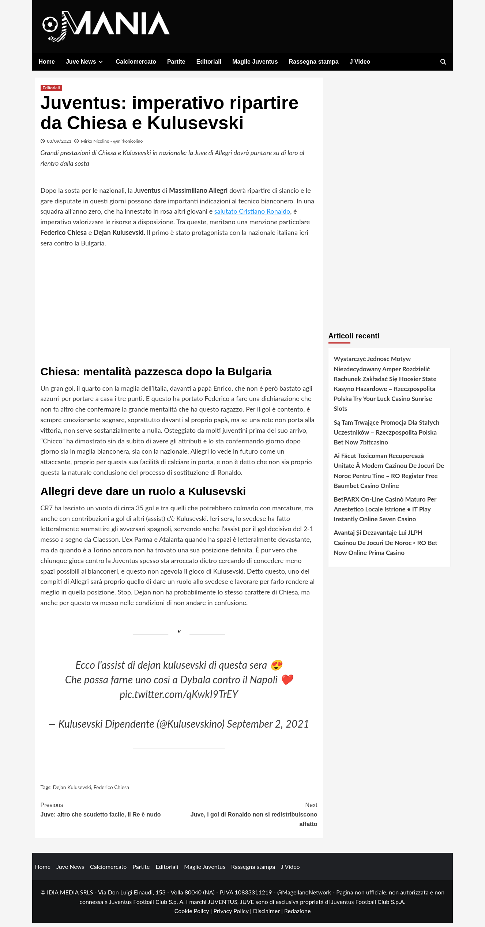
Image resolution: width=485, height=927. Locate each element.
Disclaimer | (268, 914)
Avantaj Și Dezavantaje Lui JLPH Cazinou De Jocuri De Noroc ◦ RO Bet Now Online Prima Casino (385, 546)
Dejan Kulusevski (72, 791)
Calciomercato (136, 62)
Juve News (85, 62)
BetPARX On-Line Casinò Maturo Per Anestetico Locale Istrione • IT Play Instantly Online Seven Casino (385, 513)
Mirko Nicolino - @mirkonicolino (112, 145)
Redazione (297, 914)
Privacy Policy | (233, 914)
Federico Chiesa (111, 791)
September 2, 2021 (268, 727)
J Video (360, 62)
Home (47, 62)
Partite (176, 62)
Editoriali (208, 62)
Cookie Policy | (194, 914)
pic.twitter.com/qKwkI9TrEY (179, 698)
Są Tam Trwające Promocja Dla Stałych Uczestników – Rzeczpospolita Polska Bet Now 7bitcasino (387, 436)
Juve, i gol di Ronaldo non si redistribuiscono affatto (248, 817)
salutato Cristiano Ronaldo (252, 215)
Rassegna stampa (314, 62)
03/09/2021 (59, 145)
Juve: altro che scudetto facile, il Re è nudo (110, 813)
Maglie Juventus (255, 62)
